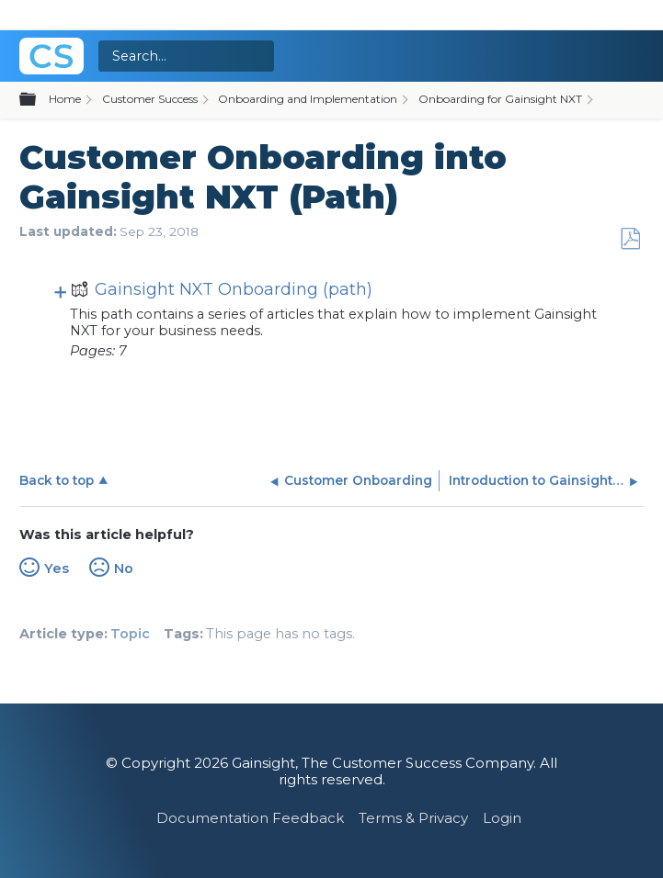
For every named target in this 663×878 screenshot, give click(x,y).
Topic (130, 633)
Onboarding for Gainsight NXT (500, 99)
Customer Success (150, 99)
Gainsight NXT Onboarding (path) (221, 291)
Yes (56, 568)
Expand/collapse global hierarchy (38, 100)
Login (502, 818)
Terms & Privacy (413, 818)
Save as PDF (630, 239)
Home (65, 99)
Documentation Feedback (250, 818)
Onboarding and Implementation (307, 99)
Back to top (56, 480)
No (123, 568)
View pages (61, 290)
